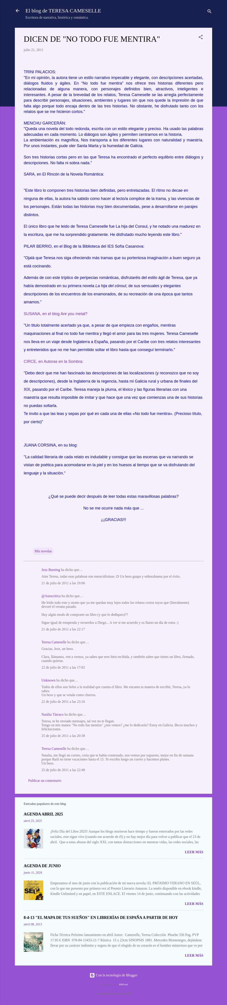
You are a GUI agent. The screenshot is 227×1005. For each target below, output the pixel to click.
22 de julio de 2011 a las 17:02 (63, 667)
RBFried (123, 984)
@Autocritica (51, 596)
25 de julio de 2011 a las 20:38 (63, 736)
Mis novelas (43, 551)
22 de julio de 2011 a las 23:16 (63, 701)
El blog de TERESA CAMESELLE (63, 11)
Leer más (194, 852)
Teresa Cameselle (53, 642)
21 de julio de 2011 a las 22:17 (63, 629)
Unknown (48, 680)
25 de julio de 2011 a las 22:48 (63, 770)
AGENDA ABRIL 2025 (43, 814)
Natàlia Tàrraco (52, 714)
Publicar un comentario (44, 780)
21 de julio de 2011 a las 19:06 (63, 583)
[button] (200, 37)
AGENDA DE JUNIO (42, 866)
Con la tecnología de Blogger (113, 975)
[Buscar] (209, 12)
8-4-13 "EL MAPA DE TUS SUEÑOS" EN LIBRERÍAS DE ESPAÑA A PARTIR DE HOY (101, 917)
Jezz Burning (50, 570)
